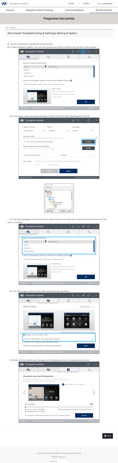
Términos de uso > (59, 457)
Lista (107, 435)
